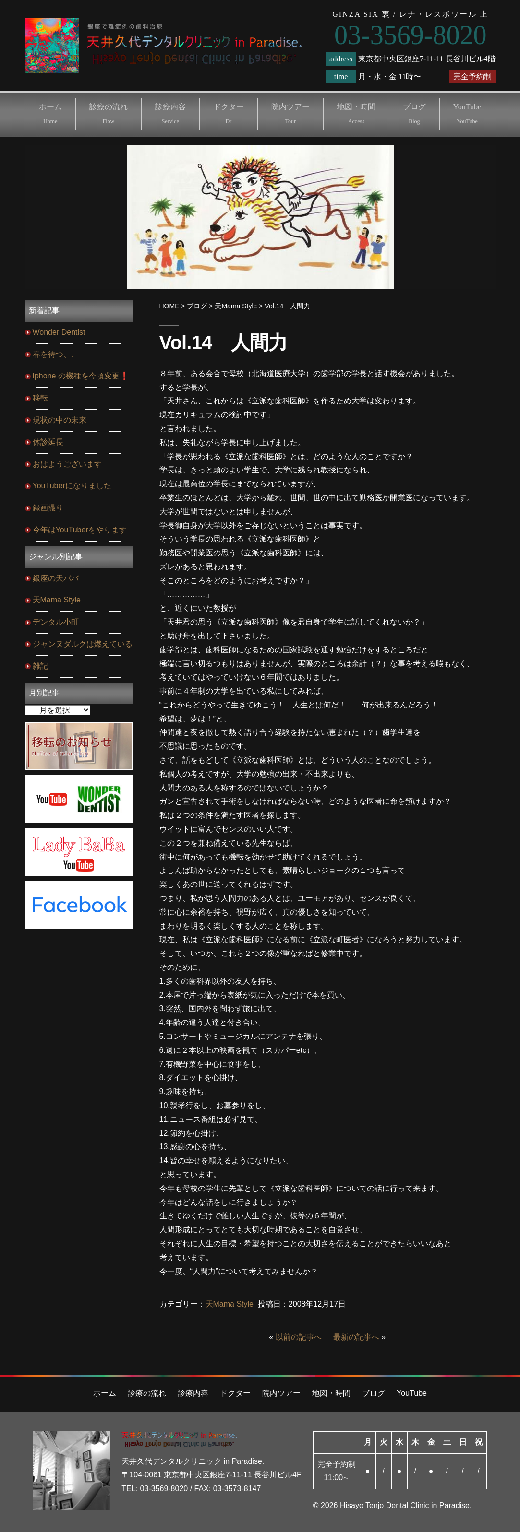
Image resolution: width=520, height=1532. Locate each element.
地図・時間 (356, 114)
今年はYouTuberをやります (80, 530)
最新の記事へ (356, 1337)
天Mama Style (230, 1304)
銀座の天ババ (56, 578)
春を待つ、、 (56, 354)
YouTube (467, 114)
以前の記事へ (299, 1337)
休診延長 (48, 442)
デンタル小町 (56, 622)
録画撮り (48, 508)
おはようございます (67, 464)
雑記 (40, 666)
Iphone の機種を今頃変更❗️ (81, 376)
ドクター (228, 114)
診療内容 (170, 114)
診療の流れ (108, 114)
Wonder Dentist (59, 332)
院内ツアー (290, 114)
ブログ (414, 114)
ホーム (50, 114)
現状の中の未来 (59, 420)
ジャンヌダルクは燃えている (83, 644)
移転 (40, 398)
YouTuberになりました (72, 486)
